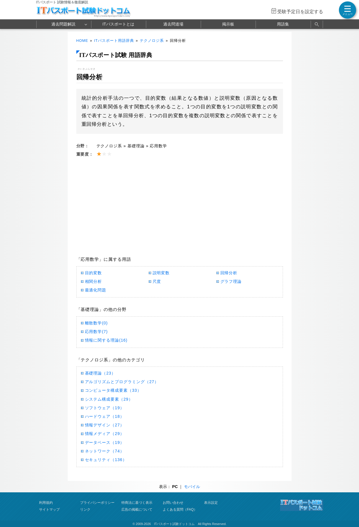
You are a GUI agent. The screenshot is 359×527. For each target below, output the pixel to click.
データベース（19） (104, 442)
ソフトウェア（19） (104, 407)
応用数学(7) (96, 331)
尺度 (157, 281)
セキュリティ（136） (106, 459)
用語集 (283, 24)
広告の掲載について (136, 510)
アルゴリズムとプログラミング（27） (122, 381)
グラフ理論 (231, 281)
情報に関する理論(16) (106, 340)
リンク (85, 510)
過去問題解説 (63, 24)
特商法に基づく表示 (136, 503)
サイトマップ (49, 510)
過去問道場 (173, 24)
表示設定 (211, 503)
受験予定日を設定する (300, 11)
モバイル (192, 486)
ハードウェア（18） (104, 416)
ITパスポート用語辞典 (114, 41)
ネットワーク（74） (104, 451)
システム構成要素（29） (109, 399)
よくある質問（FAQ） (180, 510)
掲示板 (228, 24)
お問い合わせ (173, 503)
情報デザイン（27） (104, 425)
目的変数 (93, 273)
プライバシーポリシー (97, 503)
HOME (82, 41)
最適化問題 (95, 290)
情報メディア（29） (104, 433)
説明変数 (161, 273)
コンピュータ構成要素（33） (113, 390)
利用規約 (46, 503)
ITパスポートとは (118, 24)
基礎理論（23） (100, 373)
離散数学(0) (96, 323)
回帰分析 (229, 273)
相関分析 (93, 281)
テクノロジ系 (152, 41)
